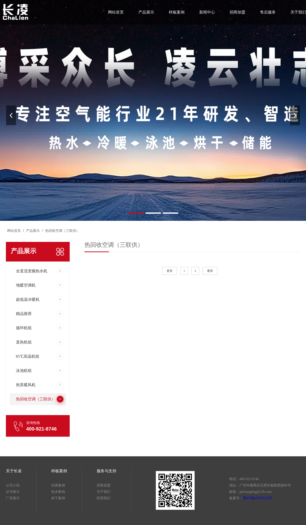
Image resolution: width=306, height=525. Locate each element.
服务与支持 (106, 471)
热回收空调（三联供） (62, 231)
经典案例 (58, 485)
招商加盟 (236, 12)
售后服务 (266, 12)
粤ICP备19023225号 (257, 498)
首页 (170, 271)
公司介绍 (13, 485)
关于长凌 (14, 471)
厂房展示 (13, 498)
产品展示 (146, 12)
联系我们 (103, 498)
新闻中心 (206, 12)
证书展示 (13, 492)
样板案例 (176, 12)
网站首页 (116, 12)
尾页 (210, 271)
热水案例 (58, 492)
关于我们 (296, 12)
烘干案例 (58, 498)
